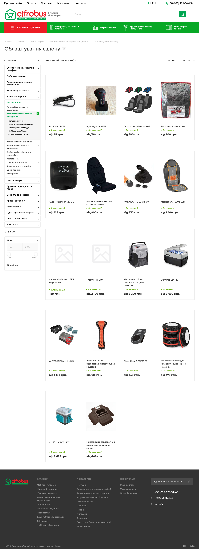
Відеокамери (83, 526)
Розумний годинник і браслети (92, 497)
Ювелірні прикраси (47, 493)
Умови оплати (127, 485)
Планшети (82, 505)
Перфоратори (44, 513)
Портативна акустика (48, 508)
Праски (80, 510)
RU (154, 3)
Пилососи (82, 514)
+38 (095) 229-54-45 (166, 492)
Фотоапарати (43, 504)
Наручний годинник (47, 489)
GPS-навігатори (85, 501)
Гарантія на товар (129, 493)
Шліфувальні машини (48, 525)
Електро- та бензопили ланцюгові (94, 522)
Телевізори (82, 518)
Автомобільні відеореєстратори (93, 493)
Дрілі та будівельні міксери (50, 517)
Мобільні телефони (46, 485)
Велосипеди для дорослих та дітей (94, 489)
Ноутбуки (81, 485)
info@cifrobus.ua (164, 498)
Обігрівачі (42, 521)
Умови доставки (128, 489)
